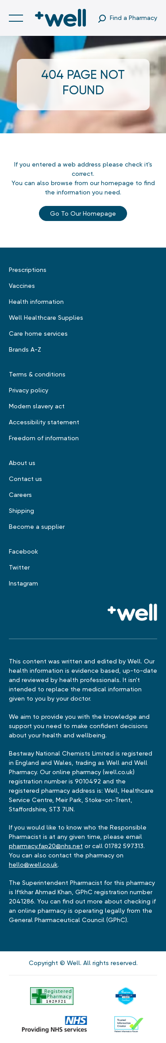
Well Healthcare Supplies (46, 317)
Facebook (23, 551)
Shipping (21, 510)
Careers (20, 494)
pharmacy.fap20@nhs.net (46, 845)
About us (22, 462)
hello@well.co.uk (33, 864)
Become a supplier (37, 526)
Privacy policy (28, 390)
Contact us (25, 478)
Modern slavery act (37, 406)
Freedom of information (44, 438)
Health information (36, 301)
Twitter (19, 567)
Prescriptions (27, 269)
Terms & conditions (37, 374)
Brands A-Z (25, 349)
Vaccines (22, 285)
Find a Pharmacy (133, 17)
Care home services (38, 333)
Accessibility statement (44, 422)
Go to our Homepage (83, 213)
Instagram (23, 583)
